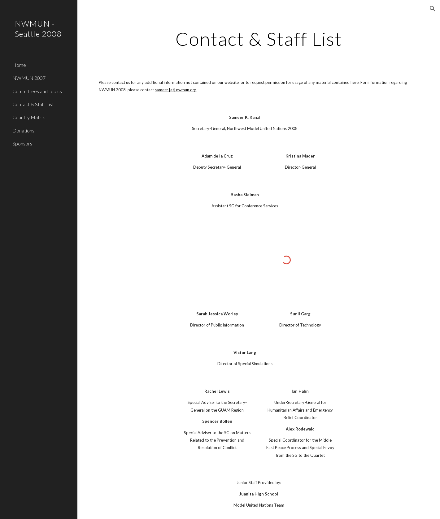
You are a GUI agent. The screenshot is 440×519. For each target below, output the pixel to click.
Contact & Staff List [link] (33, 104)
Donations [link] (23, 130)
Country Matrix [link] (28, 117)
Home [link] (19, 65)
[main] (259, 38)
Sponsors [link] (22, 143)
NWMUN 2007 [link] (29, 78)
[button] (432, 8)
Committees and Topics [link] (37, 91)
